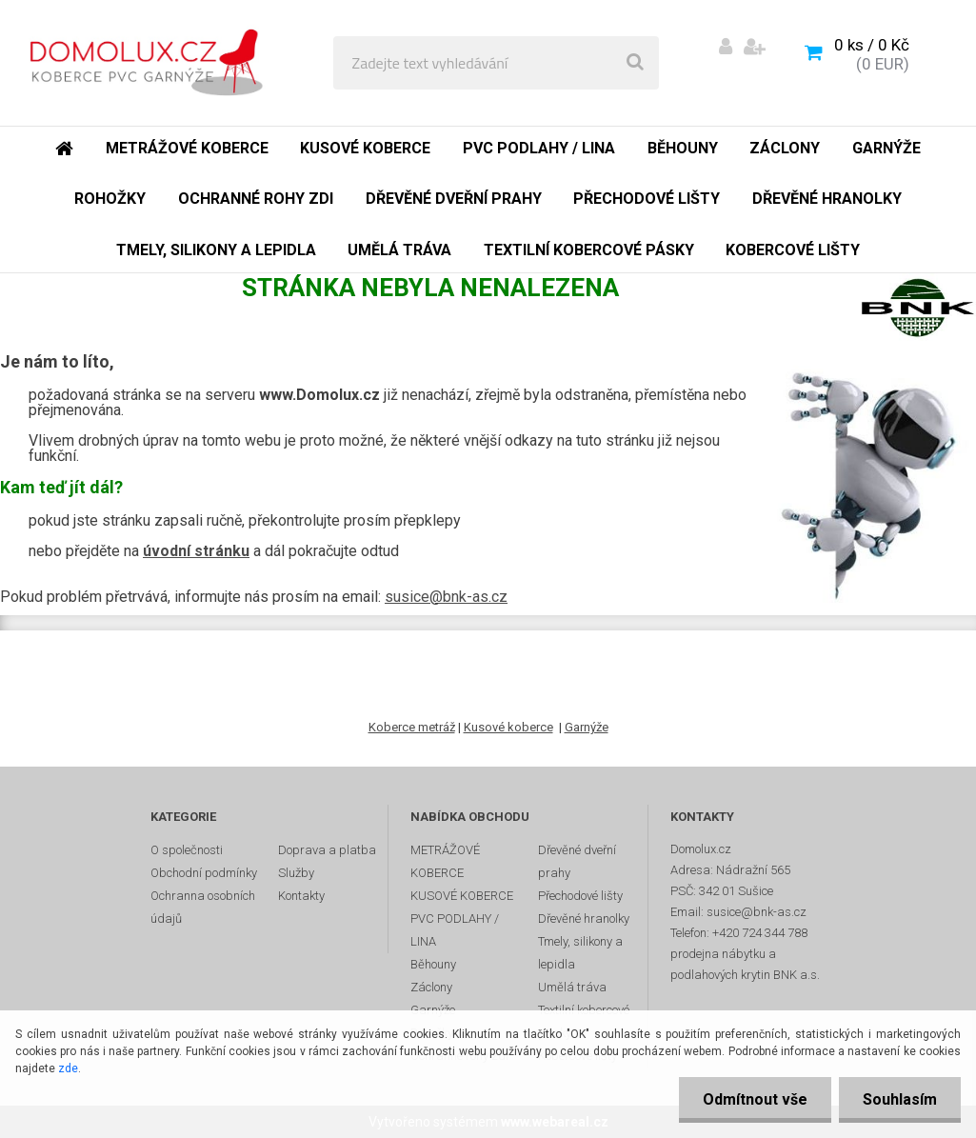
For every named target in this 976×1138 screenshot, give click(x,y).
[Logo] (154, 62)
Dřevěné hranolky (583, 918)
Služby (296, 873)
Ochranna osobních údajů (202, 907)
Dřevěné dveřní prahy (577, 861)
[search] (635, 63)
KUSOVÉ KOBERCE (461, 895)
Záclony (431, 987)
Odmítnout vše (755, 1099)
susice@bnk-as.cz (446, 597)
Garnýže (586, 727)
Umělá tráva (572, 987)
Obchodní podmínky (203, 873)
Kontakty (301, 895)
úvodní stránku (196, 551)
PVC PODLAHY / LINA (454, 929)
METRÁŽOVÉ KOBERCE (445, 861)
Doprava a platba (327, 850)
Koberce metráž (411, 727)
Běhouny (433, 964)
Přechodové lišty (580, 895)
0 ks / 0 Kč (871, 44)
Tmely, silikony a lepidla (580, 952)
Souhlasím (900, 1099)
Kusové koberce (508, 727)
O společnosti (186, 850)
